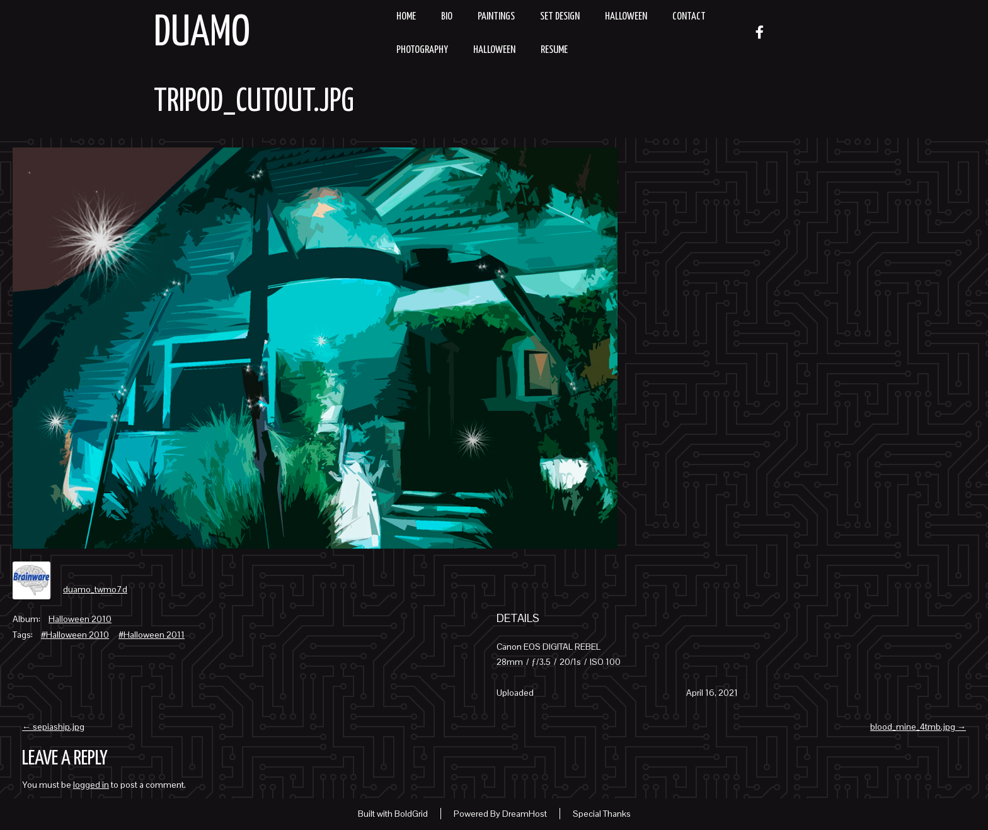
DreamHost (524, 813)
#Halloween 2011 (151, 634)
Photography (422, 50)
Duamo (202, 33)
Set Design (560, 16)
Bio (446, 16)
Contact (689, 16)
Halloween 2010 (80, 619)
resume (554, 50)
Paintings (496, 16)
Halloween (626, 16)
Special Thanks (602, 813)
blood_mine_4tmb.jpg (918, 726)
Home (406, 16)
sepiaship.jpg (53, 726)
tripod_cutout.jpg (254, 102)
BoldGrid (411, 813)
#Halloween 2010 (75, 634)
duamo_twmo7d (95, 589)
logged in (91, 784)
